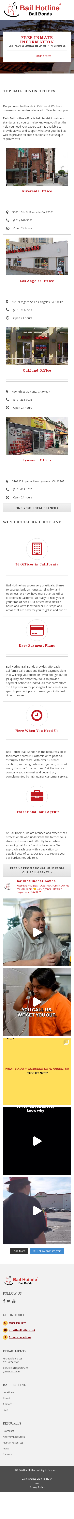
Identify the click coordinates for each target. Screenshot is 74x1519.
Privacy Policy (37, 1501)
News (6, 1462)
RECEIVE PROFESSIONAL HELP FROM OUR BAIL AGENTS (37, 870)
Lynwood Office (37, 460)
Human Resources (13, 1456)
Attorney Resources (14, 1451)
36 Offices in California (37, 564)
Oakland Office (37, 371)
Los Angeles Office (37, 281)
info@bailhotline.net (22, 1344)
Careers (7, 1468)
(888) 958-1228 (17, 1337)
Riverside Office (37, 191)
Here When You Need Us (36, 731)
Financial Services (12, 1374)
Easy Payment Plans (37, 645)
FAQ (5, 1424)
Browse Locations (20, 1351)
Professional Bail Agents (37, 812)
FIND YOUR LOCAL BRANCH (37, 508)
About (6, 1412)
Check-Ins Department (15, 1383)
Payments (8, 1445)
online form (43, 56)
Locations (8, 1406)
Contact (7, 1418)
